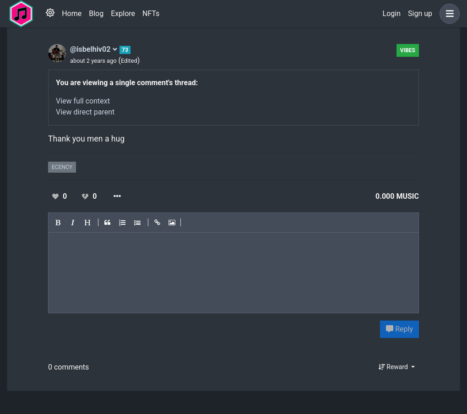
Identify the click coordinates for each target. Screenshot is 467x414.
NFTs (150, 13)
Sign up (420, 13)
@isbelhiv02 (94, 49)
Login (392, 13)
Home (71, 13)
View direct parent (85, 112)
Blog (96, 13)
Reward (394, 366)
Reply (399, 329)
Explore (123, 13)
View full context (83, 101)
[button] (448, 14)
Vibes (407, 50)
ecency (62, 167)
